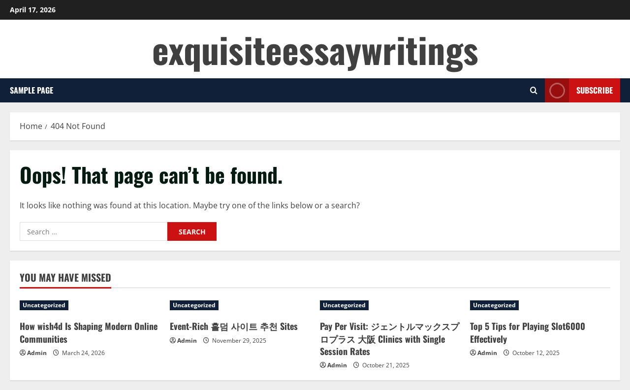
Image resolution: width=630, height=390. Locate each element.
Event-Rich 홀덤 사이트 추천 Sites (234, 326)
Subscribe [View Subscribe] (579, 90)
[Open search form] (533, 90)
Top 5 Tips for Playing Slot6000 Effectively (527, 332)
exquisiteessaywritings (315, 49)
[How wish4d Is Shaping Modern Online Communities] (90, 305)
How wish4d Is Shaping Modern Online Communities (89, 332)
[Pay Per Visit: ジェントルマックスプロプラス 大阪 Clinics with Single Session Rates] (390, 305)
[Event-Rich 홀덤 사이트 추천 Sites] (240, 305)
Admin (37, 353)
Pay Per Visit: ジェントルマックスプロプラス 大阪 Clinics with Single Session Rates (389, 338)
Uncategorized (44, 305)
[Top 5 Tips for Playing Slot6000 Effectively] (540, 305)
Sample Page (31, 90)
